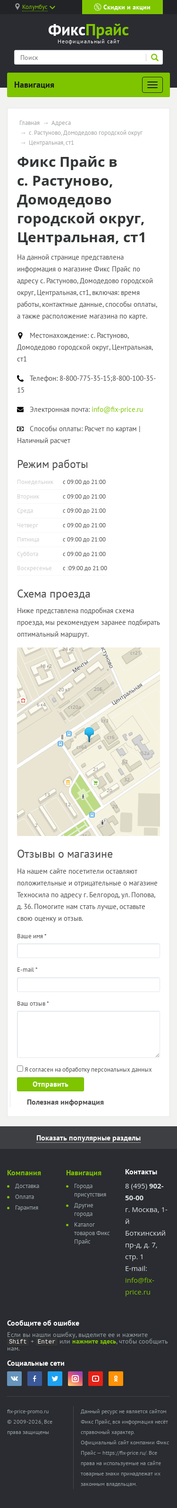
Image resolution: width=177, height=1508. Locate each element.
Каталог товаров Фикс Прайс (92, 1233)
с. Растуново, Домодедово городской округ (86, 133)
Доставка (27, 1186)
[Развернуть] (152, 85)
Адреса (61, 123)
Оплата (24, 1197)
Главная (29, 123)
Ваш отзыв (33, 1004)
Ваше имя (32, 936)
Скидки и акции (122, 7)
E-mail (27, 970)
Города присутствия (90, 1190)
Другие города (83, 1209)
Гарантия (26, 1208)
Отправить (50, 1084)
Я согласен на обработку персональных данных (84, 1069)
